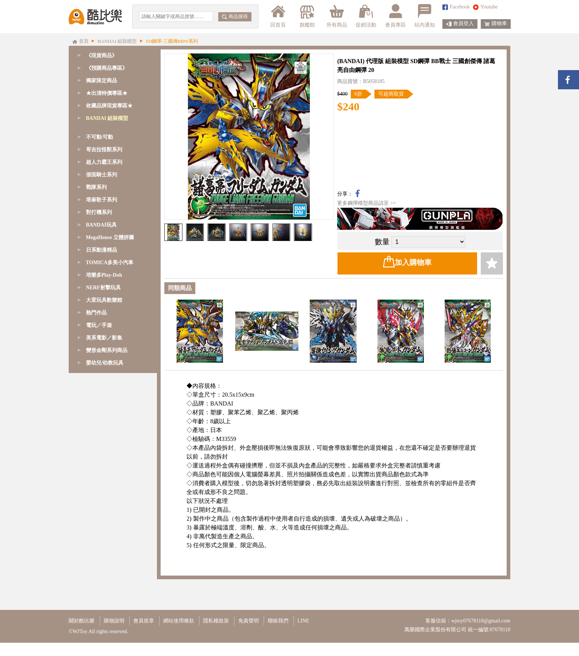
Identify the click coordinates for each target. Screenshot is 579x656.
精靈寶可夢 (100, 294)
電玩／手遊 (99, 545)
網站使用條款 (178, 634)
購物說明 (114, 634)
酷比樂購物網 (95, 16)
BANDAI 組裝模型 (107, 118)
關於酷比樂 (82, 634)
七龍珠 (95, 306)
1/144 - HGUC (102, 269)
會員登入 (460, 24)
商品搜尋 (235, 16)
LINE (303, 634)
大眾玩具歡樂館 (104, 519)
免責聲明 (248, 634)
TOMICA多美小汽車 (109, 482)
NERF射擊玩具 (103, 507)
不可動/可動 (99, 356)
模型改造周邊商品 (108, 344)
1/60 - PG (97, 218)
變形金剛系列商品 (106, 570)
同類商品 (180, 288)
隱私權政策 (216, 634)
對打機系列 (99, 432)
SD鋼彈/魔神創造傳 (109, 143)
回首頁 (278, 15)
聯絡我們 (278, 634)
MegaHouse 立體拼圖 (110, 457)
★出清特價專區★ (106, 93)
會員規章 (143, 634)
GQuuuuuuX (100, 131)
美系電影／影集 (104, 557)
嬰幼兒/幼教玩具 (105, 582)
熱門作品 (96, 532)
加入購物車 (407, 261)
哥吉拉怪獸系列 (104, 369)
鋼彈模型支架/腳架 (108, 331)
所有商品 (336, 15)
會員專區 (395, 15)
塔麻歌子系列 (101, 419)
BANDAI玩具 (101, 444)
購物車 (495, 24)
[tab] (113, 68)
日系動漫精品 (101, 469)
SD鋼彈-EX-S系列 (107, 168)
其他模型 (97, 319)
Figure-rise (98, 281)
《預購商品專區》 (106, 68)
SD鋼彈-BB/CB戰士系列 (114, 181)
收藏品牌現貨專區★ (109, 105)
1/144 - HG (99, 256)
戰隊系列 (96, 407)
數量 (382, 242)
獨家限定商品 (101, 80)
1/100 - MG (99, 231)
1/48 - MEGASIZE (107, 206)
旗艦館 (306, 15)
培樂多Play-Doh (104, 494)
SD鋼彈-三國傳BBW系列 (115, 193)
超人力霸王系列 (104, 381)
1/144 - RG (98, 243)
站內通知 (424, 15)
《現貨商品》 (101, 55)
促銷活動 (366, 15)
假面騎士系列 (101, 394)
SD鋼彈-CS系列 (105, 156)
